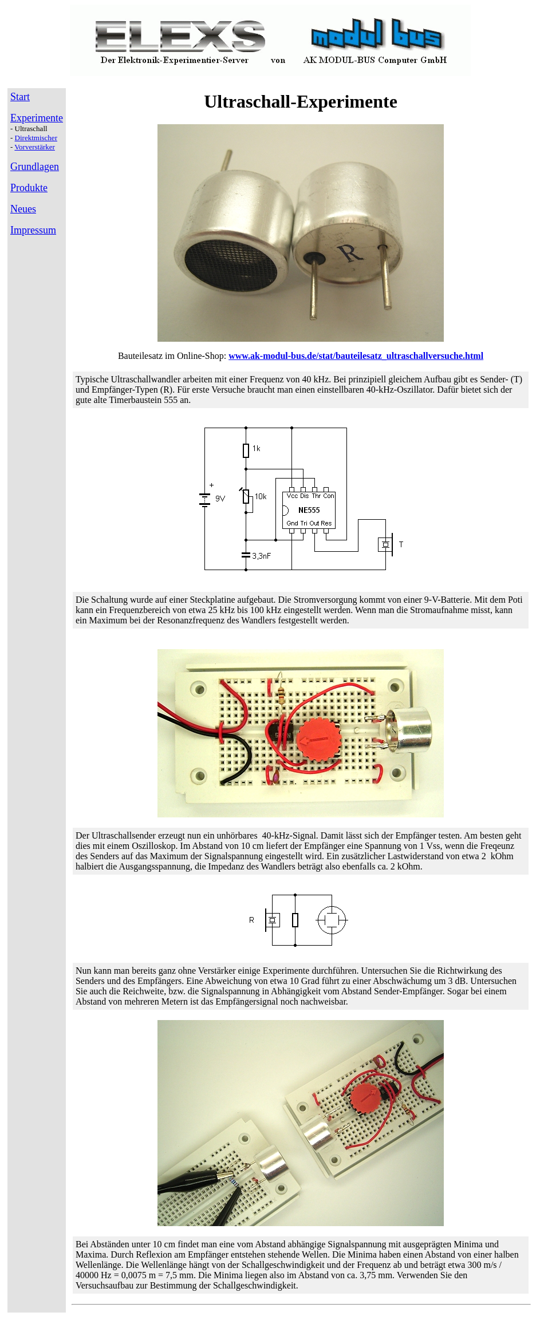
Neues (23, 209)
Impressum (33, 230)
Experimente (36, 118)
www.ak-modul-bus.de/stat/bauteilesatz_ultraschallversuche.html (355, 356)
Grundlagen (34, 166)
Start (20, 96)
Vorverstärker (34, 147)
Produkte (29, 187)
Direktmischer (36, 137)
